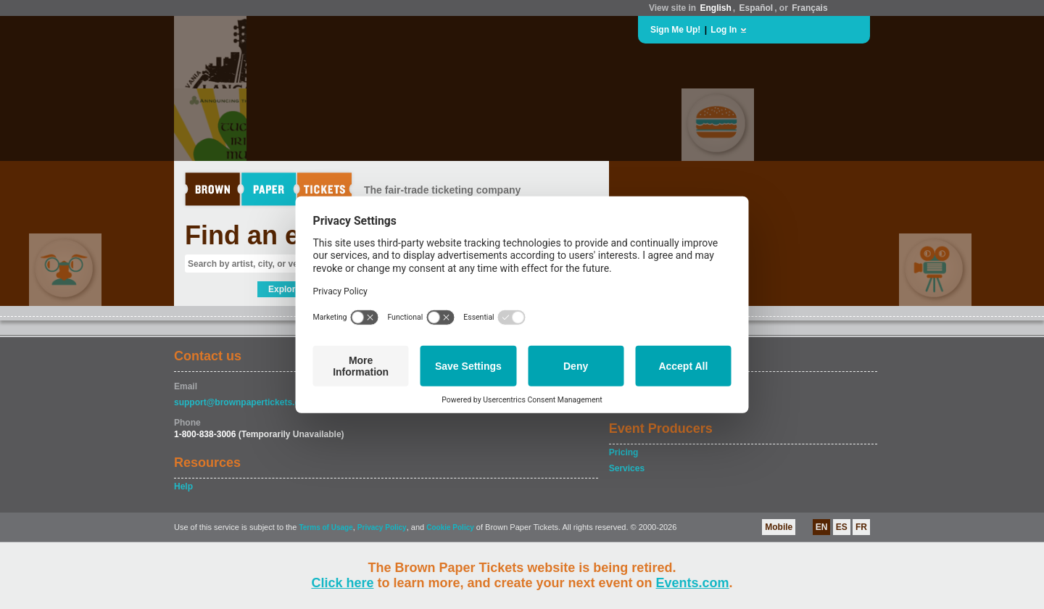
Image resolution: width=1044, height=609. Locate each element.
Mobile (778, 527)
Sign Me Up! (675, 30)
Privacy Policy (382, 527)
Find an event (269, 235)
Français (809, 8)
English (715, 8)
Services (627, 468)
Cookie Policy (450, 527)
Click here (342, 583)
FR (861, 527)
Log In (723, 30)
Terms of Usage (325, 527)
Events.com (692, 583)
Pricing (624, 452)
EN (822, 527)
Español (757, 8)
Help (183, 486)
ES (842, 527)
